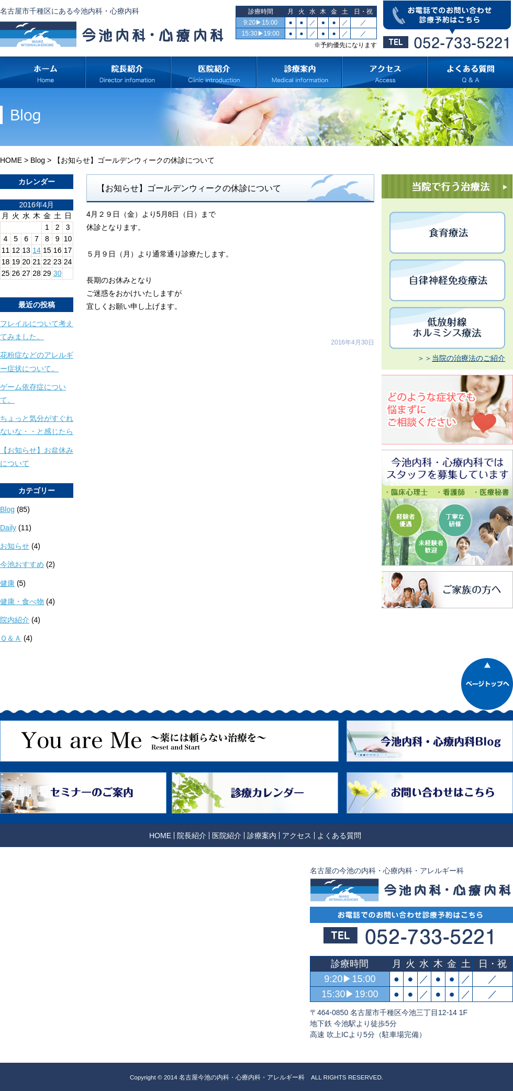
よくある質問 (339, 835)
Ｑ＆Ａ (10, 638)
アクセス (296, 835)
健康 (7, 583)
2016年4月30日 (352, 342)
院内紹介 (14, 620)
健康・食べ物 (22, 601)
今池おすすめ (22, 564)
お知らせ (14, 546)
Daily (8, 528)
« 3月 (8, 283)
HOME (11, 160)
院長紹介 (191, 835)
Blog (37, 160)
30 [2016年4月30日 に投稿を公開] (57, 273)
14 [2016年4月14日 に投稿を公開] (36, 250)
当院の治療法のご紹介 (468, 358)
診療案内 (261, 835)
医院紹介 (226, 835)
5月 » (32, 283)
